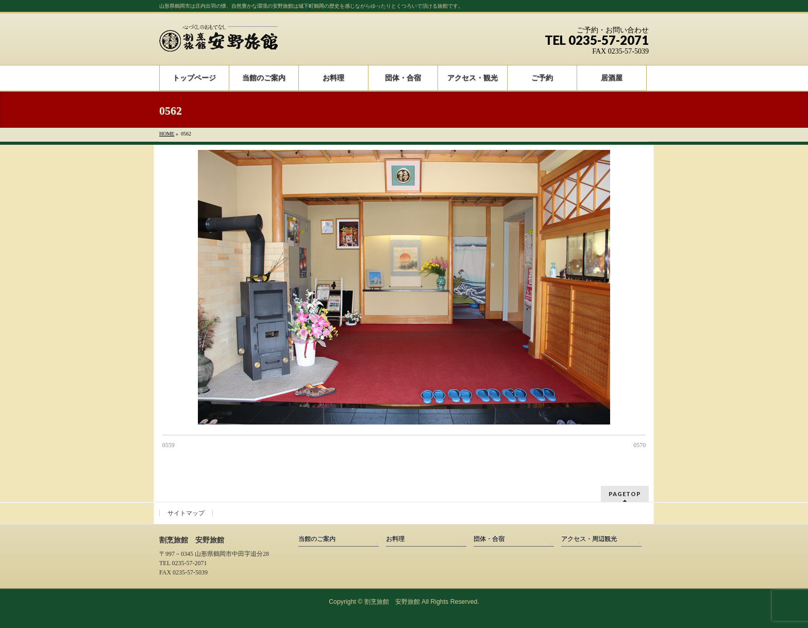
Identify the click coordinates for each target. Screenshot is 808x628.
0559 (168, 445)
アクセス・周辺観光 (589, 538)
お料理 (395, 538)
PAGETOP (625, 493)
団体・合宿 (489, 538)
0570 (639, 445)
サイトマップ (186, 513)
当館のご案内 (316, 538)
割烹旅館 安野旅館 (392, 601)
